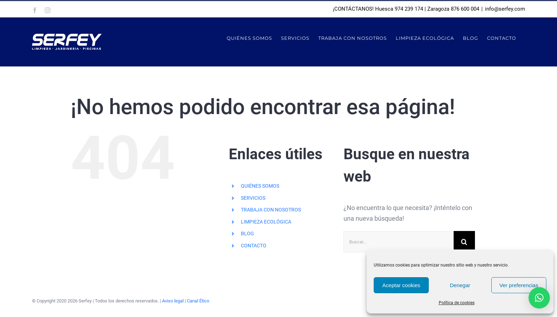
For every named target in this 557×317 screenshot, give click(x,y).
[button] (539, 297)
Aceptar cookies (401, 285)
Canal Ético (198, 300)
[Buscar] (464, 241)
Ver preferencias (518, 285)
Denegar (460, 285)
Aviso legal (173, 300)
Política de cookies (457, 302)
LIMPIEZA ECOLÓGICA (266, 222)
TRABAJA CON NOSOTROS (271, 210)
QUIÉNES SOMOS (260, 186)
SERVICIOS (253, 198)
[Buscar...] (399, 241)
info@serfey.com (505, 9)
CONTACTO (253, 245)
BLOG (247, 233)
